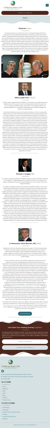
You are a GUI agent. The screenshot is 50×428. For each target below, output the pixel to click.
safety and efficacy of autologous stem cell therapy (26, 285)
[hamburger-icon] (47, 5)
